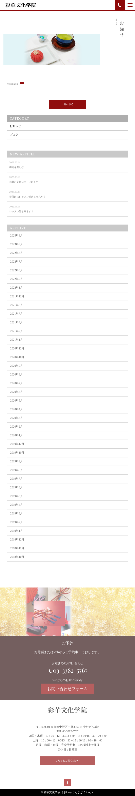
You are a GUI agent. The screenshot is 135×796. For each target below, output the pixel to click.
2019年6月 (16, 493)
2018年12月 (17, 545)
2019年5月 (16, 501)
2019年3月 (16, 519)
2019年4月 (16, 510)
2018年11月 (17, 553)
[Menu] (130, 4)
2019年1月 (16, 536)
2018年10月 (17, 562)
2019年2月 (16, 527)
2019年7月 (16, 484)
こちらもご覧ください (67, 764)
